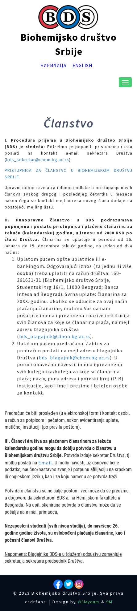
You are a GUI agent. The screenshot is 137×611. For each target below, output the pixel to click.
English (82, 65)
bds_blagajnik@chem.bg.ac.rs (54, 336)
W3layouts (89, 602)
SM (109, 602)
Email (45, 462)
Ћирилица (53, 65)
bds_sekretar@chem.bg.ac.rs (37, 159)
